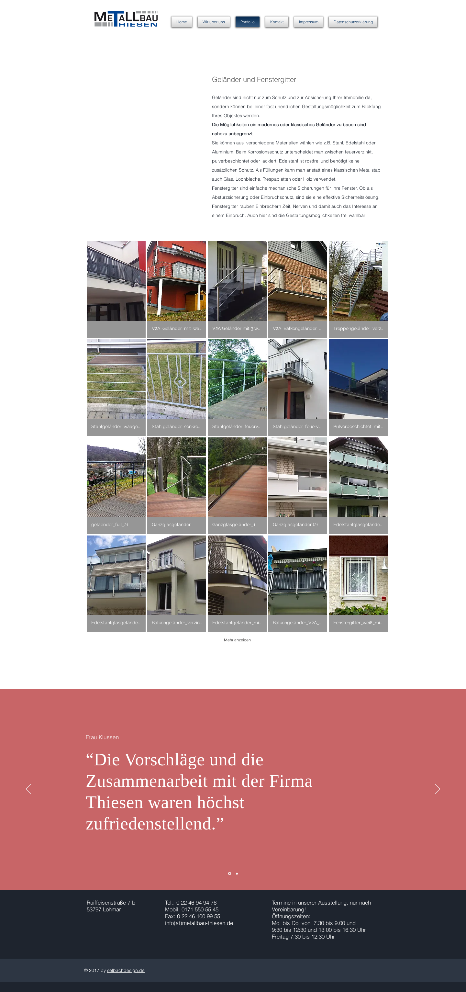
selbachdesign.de (126, 970)
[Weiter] (437, 789)
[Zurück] (28, 789)
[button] (116, 289)
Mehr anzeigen (237, 640)
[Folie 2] (237, 873)
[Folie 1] (229, 873)
